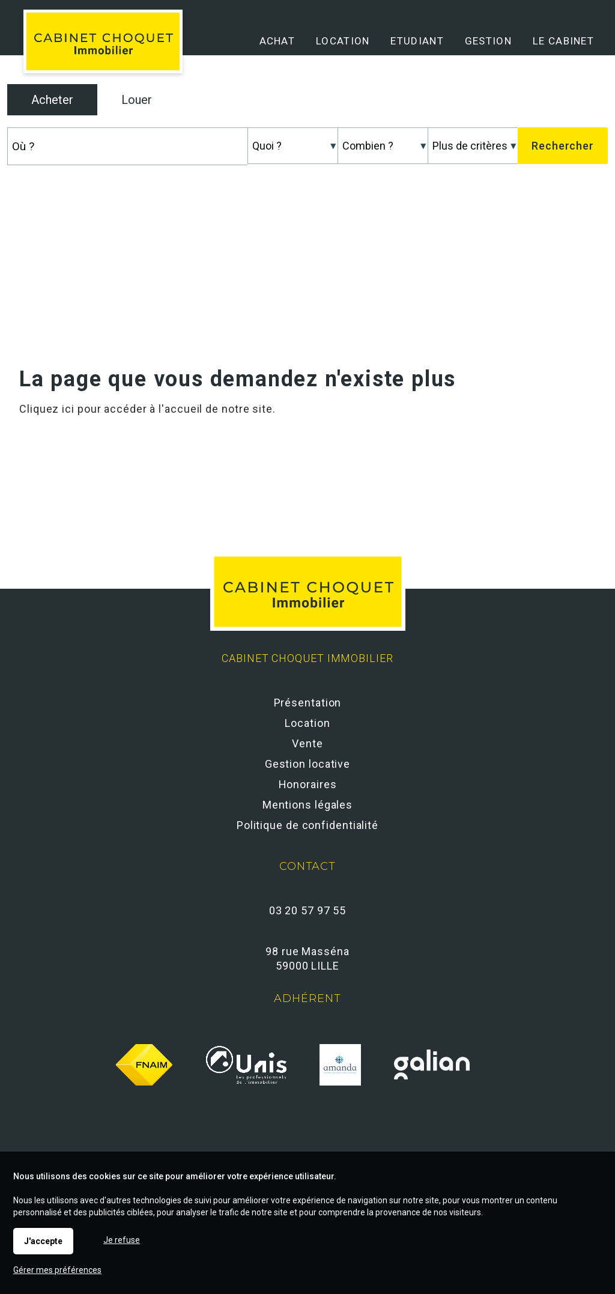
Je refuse (121, 1240)
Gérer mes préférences (57, 1270)
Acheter (52, 100)
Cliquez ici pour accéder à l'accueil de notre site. (147, 408)
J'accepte (43, 1241)
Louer (136, 100)
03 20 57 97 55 (308, 910)
